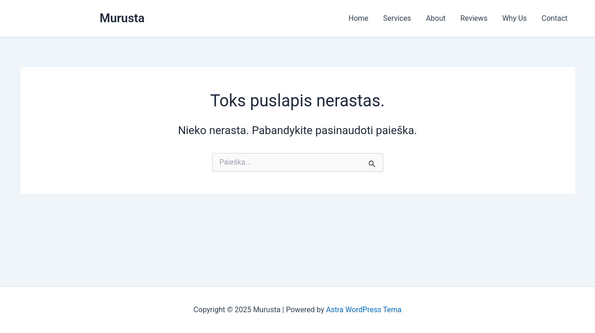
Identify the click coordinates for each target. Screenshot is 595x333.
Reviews (474, 18)
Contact (555, 18)
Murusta (122, 18)
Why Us (514, 18)
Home (358, 18)
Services (397, 18)
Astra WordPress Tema (363, 309)
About (436, 18)
